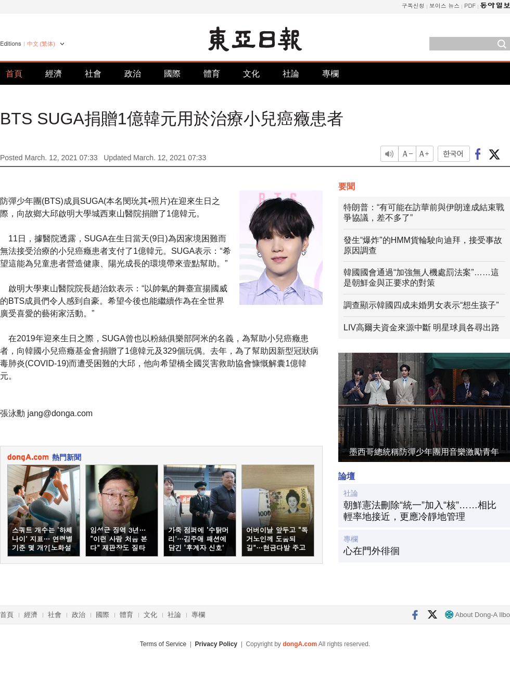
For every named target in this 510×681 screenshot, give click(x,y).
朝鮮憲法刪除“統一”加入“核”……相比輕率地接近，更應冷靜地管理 (419, 511)
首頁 (14, 73)
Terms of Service (163, 644)
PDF (470, 5)
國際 (172, 73)
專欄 (330, 73)
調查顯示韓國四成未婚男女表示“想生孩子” (421, 305)
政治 (132, 73)
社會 (93, 73)
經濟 (53, 73)
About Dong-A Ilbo (477, 615)
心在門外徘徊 (371, 551)
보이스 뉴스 (444, 5)
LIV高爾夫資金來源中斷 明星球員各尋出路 (421, 327)
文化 (251, 73)
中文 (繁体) (41, 44)
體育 (211, 73)
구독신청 (413, 5)
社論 (291, 73)
